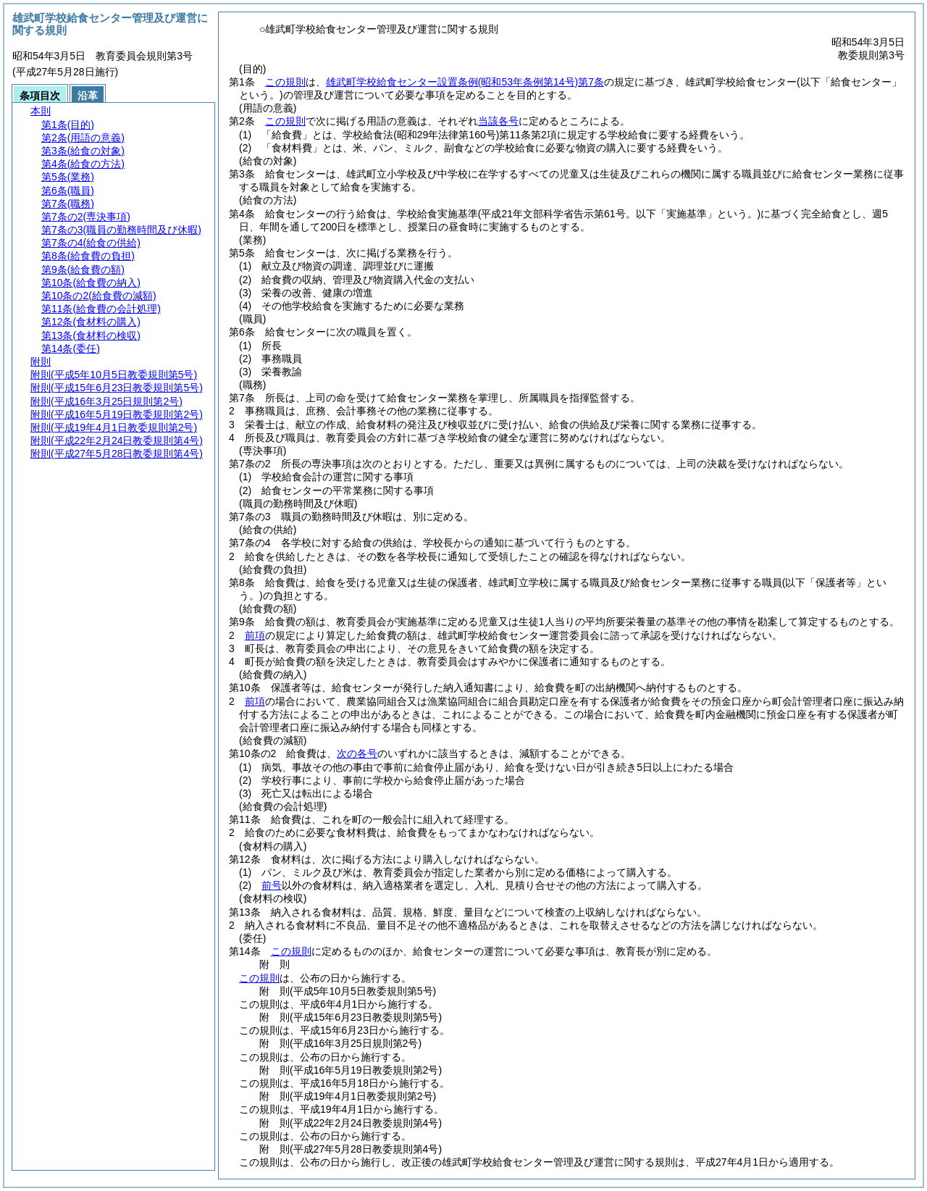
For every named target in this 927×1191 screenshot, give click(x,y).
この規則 (285, 82)
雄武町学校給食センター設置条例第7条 (465, 82)
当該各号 (498, 121)
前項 (255, 635)
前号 (271, 885)
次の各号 (357, 753)
